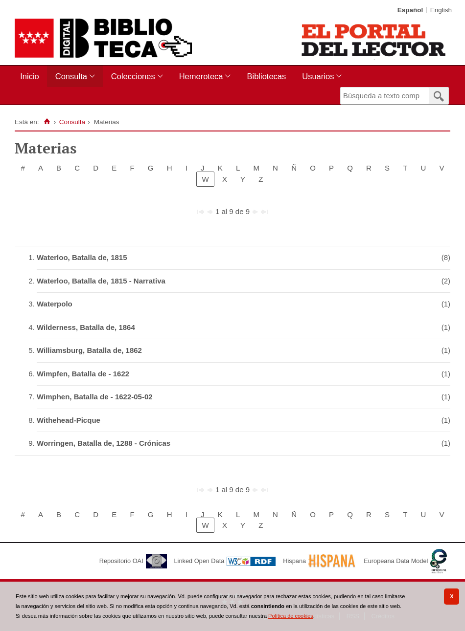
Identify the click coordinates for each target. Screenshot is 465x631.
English (441, 10)
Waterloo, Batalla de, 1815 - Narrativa (101, 281)
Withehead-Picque (68, 420)
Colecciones (133, 76)
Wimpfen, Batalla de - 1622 (83, 374)
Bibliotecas (266, 76)
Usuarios (318, 76)
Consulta (71, 76)
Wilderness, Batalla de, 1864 (86, 327)
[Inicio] (47, 121)
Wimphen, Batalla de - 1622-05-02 (95, 396)
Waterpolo (54, 304)
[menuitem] (31, 76)
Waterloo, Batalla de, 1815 (82, 257)
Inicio (29, 76)
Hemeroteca (201, 76)
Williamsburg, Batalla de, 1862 (89, 350)
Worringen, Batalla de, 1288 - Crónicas (103, 443)
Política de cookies (290, 616)
